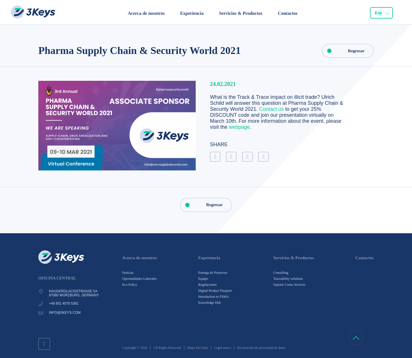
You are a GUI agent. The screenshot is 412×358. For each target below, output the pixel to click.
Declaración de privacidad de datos (261, 348)
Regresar (343, 50)
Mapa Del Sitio (197, 348)
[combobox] (381, 13)
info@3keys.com (65, 313)
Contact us (271, 109)
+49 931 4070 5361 (64, 303)
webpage (239, 127)
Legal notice (222, 348)
